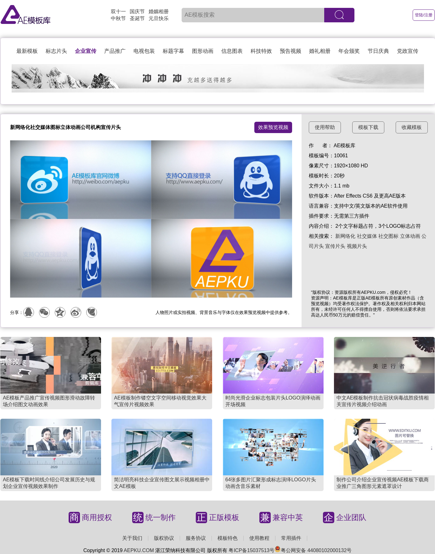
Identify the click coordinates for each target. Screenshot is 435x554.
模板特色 (228, 538)
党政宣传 (407, 51)
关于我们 (132, 538)
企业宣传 (85, 51)
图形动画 (202, 51)
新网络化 (345, 236)
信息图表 (232, 51)
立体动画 (410, 236)
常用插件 (291, 538)
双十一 (118, 11)
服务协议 (196, 538)
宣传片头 (335, 246)
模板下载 (368, 127)
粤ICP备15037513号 (251, 550)
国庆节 (137, 11)
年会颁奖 (349, 51)
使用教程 (259, 538)
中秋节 (118, 18)
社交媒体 (367, 236)
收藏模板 (412, 127)
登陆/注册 (423, 15)
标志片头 (56, 51)
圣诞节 (137, 18)
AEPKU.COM (139, 550)
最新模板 (27, 51)
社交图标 (388, 236)
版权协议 (164, 538)
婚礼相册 (319, 51)
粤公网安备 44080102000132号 (313, 550)
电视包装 (144, 51)
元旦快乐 (159, 18)
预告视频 (290, 51)
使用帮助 (325, 127)
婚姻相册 (159, 11)
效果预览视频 (273, 127)
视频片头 (357, 246)
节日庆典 (378, 51)
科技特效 (261, 51)
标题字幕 (173, 51)
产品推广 (115, 51)
